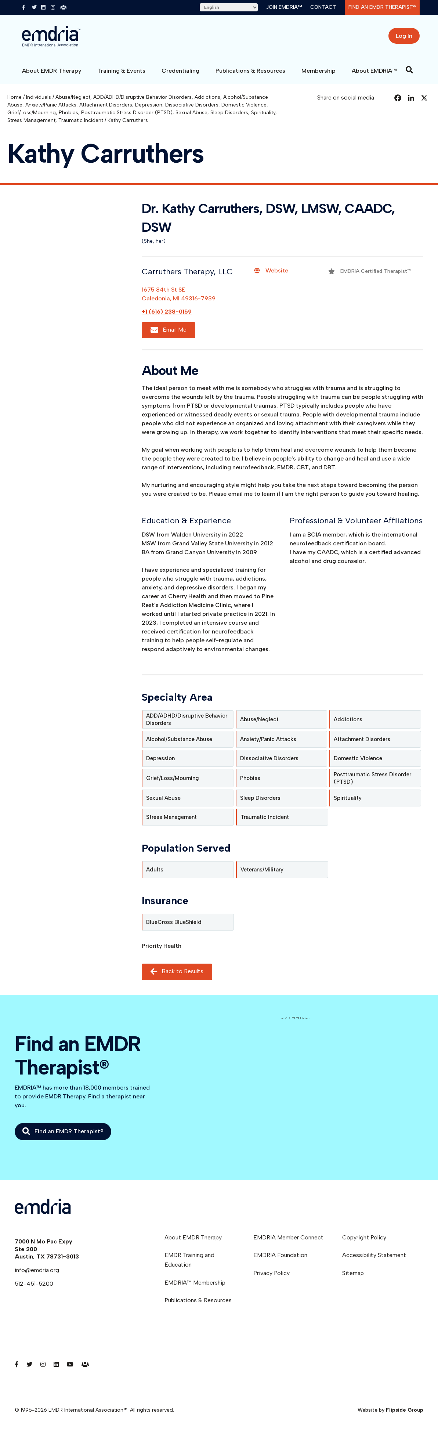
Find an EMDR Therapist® (382, 7)
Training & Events (121, 70)
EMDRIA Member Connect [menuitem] (288, 1237)
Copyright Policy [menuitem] (364, 1237)
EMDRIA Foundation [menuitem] (280, 1255)
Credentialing (180, 70)
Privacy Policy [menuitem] (271, 1273)
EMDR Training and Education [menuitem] (189, 1260)
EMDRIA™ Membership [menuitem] (194, 1282)
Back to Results (177, 972)
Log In (404, 35)
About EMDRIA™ (374, 70)
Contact (323, 7)
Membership (318, 70)
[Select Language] (229, 7)
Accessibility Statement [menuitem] (374, 1255)
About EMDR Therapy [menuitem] (193, 1237)
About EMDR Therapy (51, 70)
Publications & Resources (250, 70)
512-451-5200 (34, 1283)
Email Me (169, 330)
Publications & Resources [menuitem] (198, 1300)
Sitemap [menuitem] (353, 1273)
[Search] (409, 69)
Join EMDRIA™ (284, 7)
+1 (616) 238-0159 (167, 311)
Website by (390, 1410)
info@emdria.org (37, 1270)
